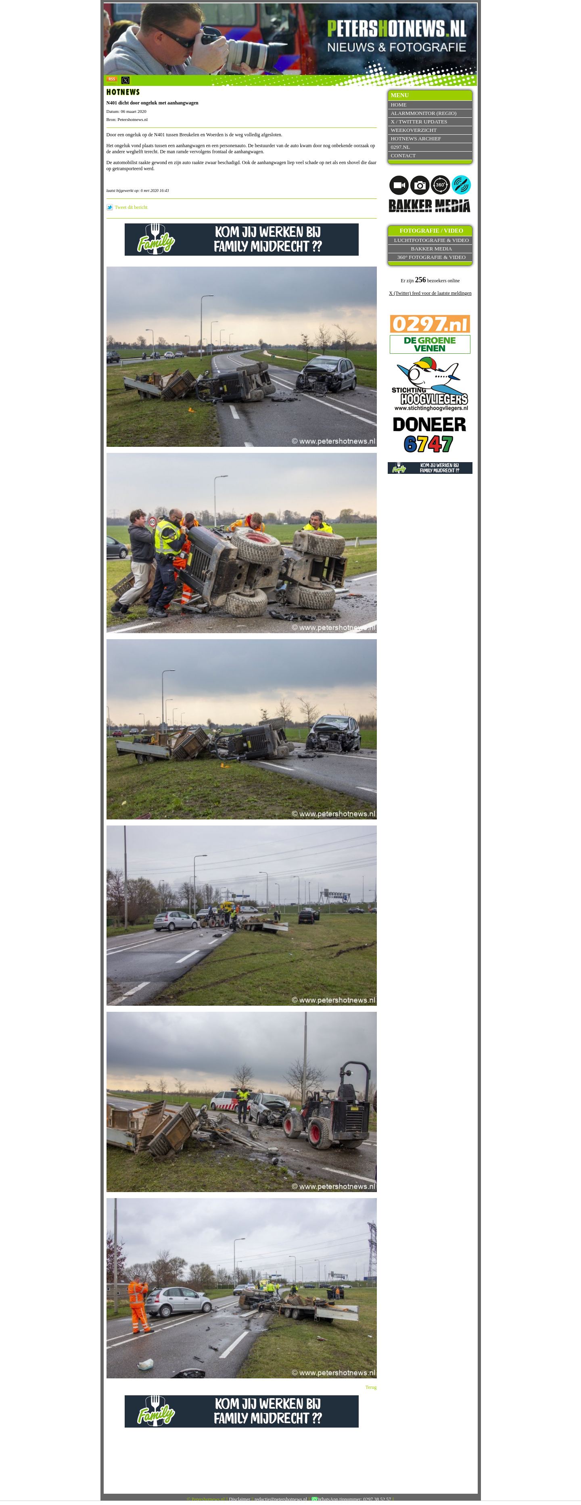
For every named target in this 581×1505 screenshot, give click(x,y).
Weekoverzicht (414, 130)
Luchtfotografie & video (431, 240)
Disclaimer (240, 1499)
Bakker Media (431, 249)
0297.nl (400, 147)
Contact (403, 155)
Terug (371, 1387)
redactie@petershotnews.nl (281, 1499)
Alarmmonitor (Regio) (423, 113)
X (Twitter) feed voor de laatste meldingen (430, 293)
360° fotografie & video (431, 257)
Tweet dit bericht (131, 207)
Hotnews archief (416, 138)
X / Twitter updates (419, 122)
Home (398, 105)
